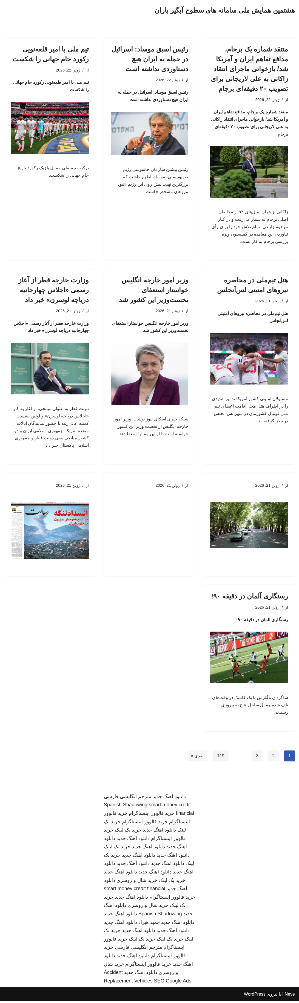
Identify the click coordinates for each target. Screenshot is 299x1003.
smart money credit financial (134, 890)
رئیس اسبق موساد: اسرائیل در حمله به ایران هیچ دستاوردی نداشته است (149, 59)
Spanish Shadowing (125, 806)
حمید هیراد (149, 924)
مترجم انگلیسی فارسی (127, 798)
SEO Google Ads (172, 982)
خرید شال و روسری (136, 882)
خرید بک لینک (128, 832)
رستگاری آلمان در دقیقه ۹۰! (249, 597)
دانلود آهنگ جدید (133, 865)
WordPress (255, 996)
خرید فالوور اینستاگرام (152, 815)
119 (220, 757)
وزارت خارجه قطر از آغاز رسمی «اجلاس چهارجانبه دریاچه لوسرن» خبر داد (53, 290)
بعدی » (196, 757)
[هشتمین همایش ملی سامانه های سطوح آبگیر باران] (225, 10)
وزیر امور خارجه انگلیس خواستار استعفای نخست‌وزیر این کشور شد (153, 290)
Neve (290, 996)
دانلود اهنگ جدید (169, 798)
